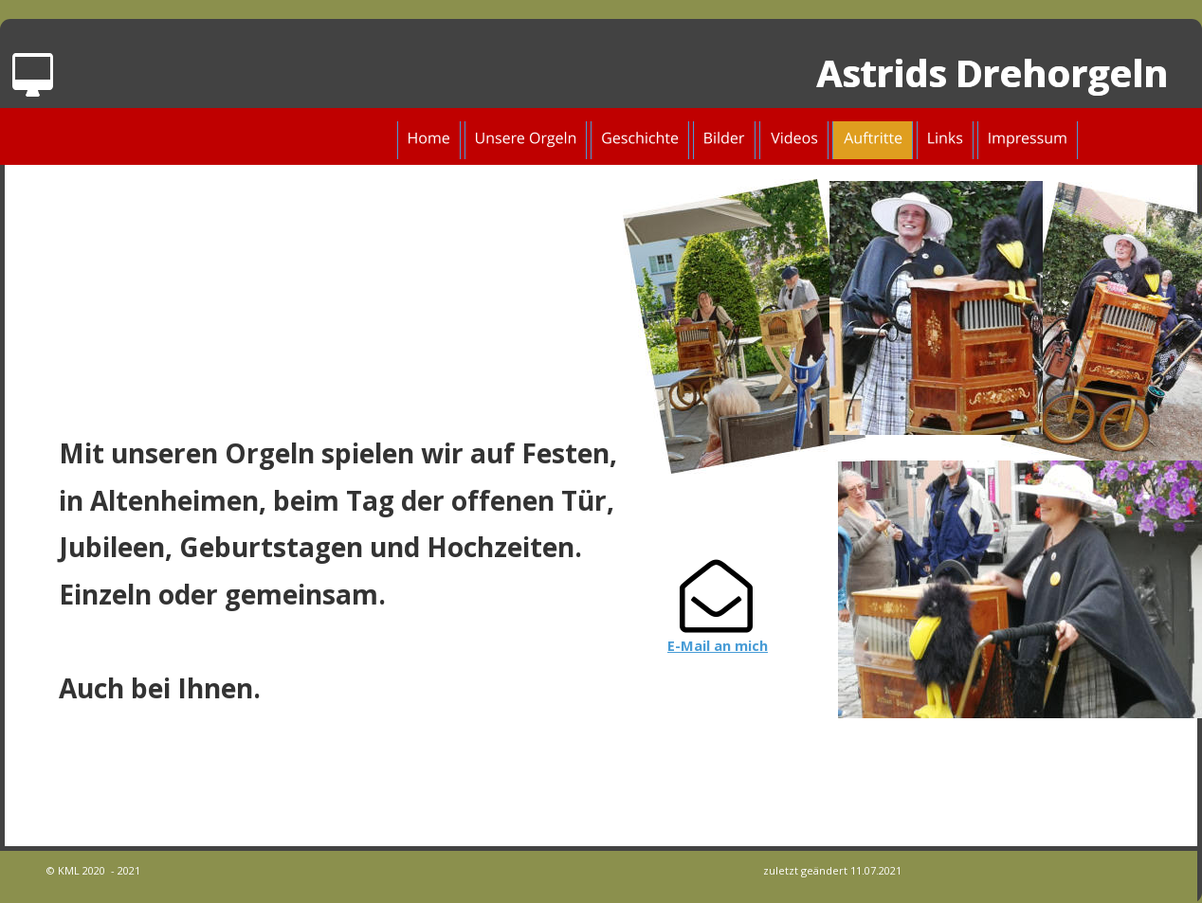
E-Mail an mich (717, 645)
